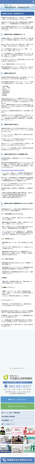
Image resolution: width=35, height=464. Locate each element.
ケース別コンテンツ (8, 424)
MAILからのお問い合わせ (17, 399)
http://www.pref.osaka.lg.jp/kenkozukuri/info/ (12, 170)
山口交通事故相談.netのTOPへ (17, 368)
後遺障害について (8, 420)
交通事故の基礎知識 (8, 416)
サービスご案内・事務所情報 (11, 412)
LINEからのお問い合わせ (17, 406)
